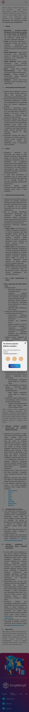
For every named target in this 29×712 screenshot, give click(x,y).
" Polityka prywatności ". (10, 353)
